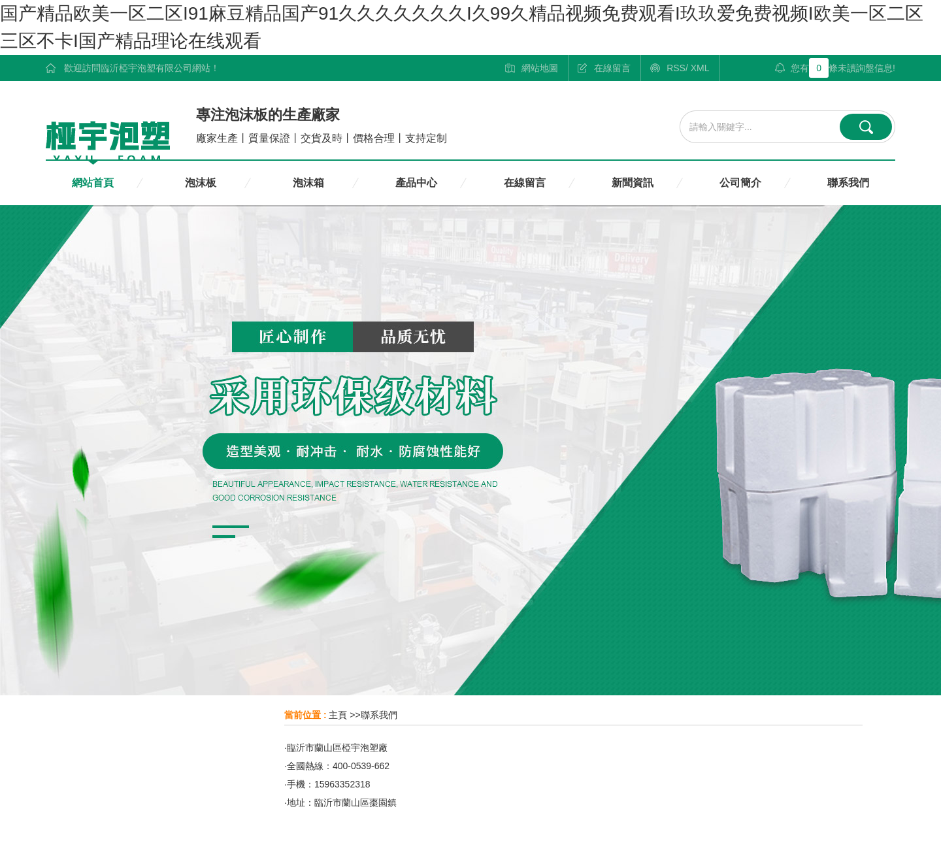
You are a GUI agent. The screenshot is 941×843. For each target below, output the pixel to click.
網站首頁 (93, 182)
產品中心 (416, 182)
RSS (676, 68)
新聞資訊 (632, 182)
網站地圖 (539, 68)
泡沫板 (200, 182)
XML (700, 68)
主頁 (338, 715)
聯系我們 (848, 182)
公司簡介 (740, 182)
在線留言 (612, 68)
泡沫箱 (308, 182)
